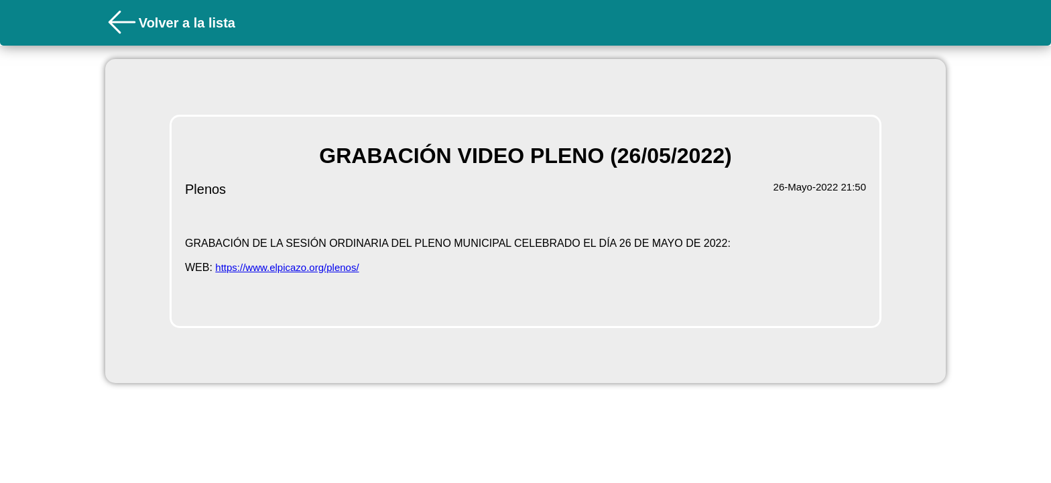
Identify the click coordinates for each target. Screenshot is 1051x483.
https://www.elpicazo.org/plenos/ (287, 267)
